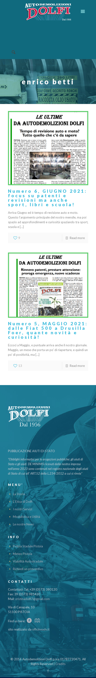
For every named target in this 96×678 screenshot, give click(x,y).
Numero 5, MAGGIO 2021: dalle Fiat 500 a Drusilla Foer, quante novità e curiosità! (48, 330)
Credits (60, 664)
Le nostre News (23, 524)
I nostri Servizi (22, 509)
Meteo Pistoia (22, 554)
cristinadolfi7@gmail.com (32, 599)
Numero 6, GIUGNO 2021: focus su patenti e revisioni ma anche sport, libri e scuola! (47, 197)
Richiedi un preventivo (28, 569)
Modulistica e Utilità (26, 517)
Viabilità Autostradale (28, 561)
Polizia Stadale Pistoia (28, 546)
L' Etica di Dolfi (22, 501)
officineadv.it (41, 629)
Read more (77, 238)
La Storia (19, 494)
